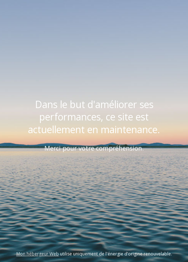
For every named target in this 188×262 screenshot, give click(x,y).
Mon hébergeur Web (37, 254)
